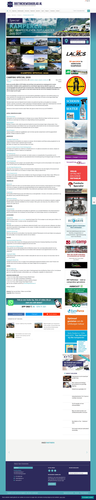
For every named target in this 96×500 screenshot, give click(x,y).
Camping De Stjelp (11, 254)
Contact (57, 10)
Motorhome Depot (11, 116)
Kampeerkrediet (10, 209)
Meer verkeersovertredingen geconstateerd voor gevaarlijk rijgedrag (79, 385)
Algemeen (14, 10)
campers (40, 80)
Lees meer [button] (62, 497)
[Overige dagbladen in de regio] (78, 478)
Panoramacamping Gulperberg (14, 240)
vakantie (32, 80)
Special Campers (11, 130)
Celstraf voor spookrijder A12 (79, 394)
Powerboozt (9, 192)
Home (8, 15)
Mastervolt (9, 184)
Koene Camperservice (12, 173)
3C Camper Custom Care (12, 139)
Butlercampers (10, 122)
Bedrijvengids (21, 10)
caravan (45, 80)
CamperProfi (10, 218)
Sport (43, 10)
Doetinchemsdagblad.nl (28, 3)
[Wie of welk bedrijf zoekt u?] (77, 42)
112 (10, 10)
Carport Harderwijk (11, 161)
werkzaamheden (22, 219)
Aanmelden (52, 489)
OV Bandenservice (11, 153)
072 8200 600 (19, 481)
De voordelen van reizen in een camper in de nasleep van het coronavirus (23, 335)
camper (36, 80)
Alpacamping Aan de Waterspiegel (15, 246)
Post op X (34, 314)
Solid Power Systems (12, 198)
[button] (7, 457)
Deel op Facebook (16, 314)
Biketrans (9, 224)
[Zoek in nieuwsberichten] (80, 11)
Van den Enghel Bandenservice (14, 167)
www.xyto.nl (18, 485)
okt (48, 80)
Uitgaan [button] (46, 10)
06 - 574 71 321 (39, 307)
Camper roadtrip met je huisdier (23, 323)
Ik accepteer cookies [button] (87, 497)
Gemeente (27, 10)
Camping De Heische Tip (12, 260)
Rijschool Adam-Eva (11, 269)
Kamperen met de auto (12, 231)
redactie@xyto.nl (20, 483)
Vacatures (52, 10)
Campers (19, 15)
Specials (14, 15)
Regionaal (32, 10)
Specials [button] (38, 10)
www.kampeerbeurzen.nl (30, 283)
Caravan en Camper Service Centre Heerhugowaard (19, 147)
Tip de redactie (52, 314)
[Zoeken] (88, 11)
